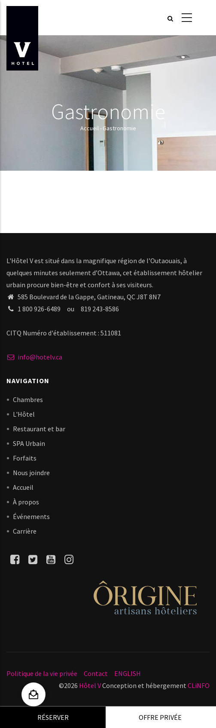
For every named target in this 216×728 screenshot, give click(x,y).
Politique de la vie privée (41, 673)
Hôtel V (90, 685)
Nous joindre (31, 472)
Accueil (89, 128)
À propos (26, 502)
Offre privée (160, 717)
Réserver (53, 717)
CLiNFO (198, 685)
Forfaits (25, 458)
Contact (96, 673)
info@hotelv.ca (34, 357)
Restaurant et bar (39, 428)
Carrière (25, 531)
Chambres (28, 399)
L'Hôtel (24, 414)
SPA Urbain (29, 443)
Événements (31, 516)
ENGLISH (127, 673)
